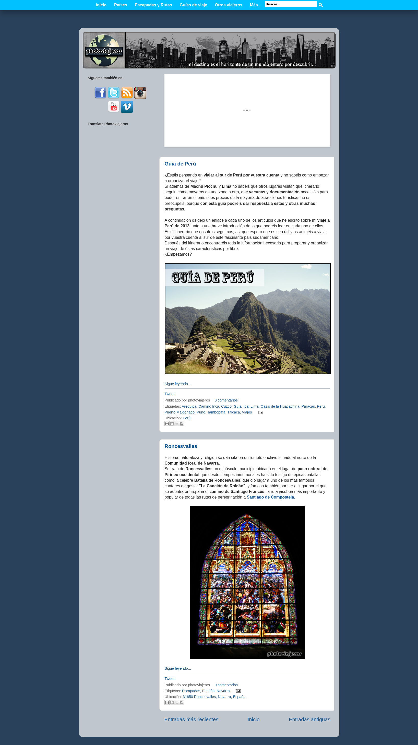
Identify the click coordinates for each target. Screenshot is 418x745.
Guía (238, 406)
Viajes (247, 412)
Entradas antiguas (309, 719)
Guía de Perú (180, 164)
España (208, 691)
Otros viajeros (228, 5)
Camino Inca (208, 406)
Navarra (223, 691)
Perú (321, 406)
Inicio (101, 5)
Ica (246, 406)
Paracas (308, 406)
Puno (201, 412)
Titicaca (233, 412)
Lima (254, 406)
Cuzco (226, 406)
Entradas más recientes (191, 719)
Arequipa (189, 406)
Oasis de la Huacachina (280, 406)
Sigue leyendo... (178, 384)
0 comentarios (226, 400)
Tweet (169, 394)
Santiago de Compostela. (271, 497)
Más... (255, 5)
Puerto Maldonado (180, 412)
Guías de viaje (193, 5)
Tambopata (216, 412)
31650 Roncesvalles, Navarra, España (214, 697)
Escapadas (191, 691)
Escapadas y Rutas (153, 5)
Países (120, 5)
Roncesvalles (181, 446)
